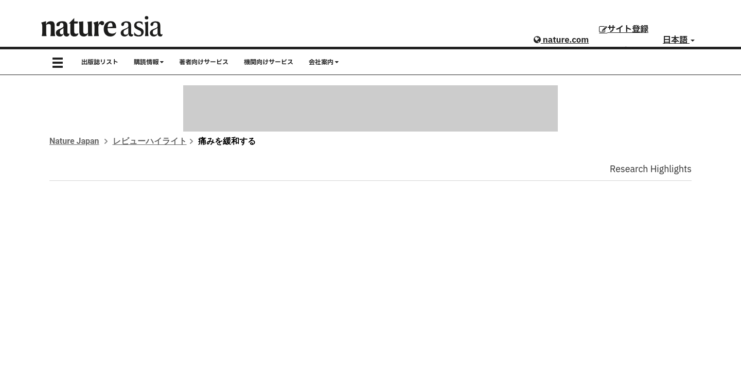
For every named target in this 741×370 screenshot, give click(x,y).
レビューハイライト (150, 141)
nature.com (561, 40)
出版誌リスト (99, 62)
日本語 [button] (679, 40)
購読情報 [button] (149, 62)
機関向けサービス (268, 62)
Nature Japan (74, 141)
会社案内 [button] (324, 62)
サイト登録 (623, 29)
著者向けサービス (203, 62)
